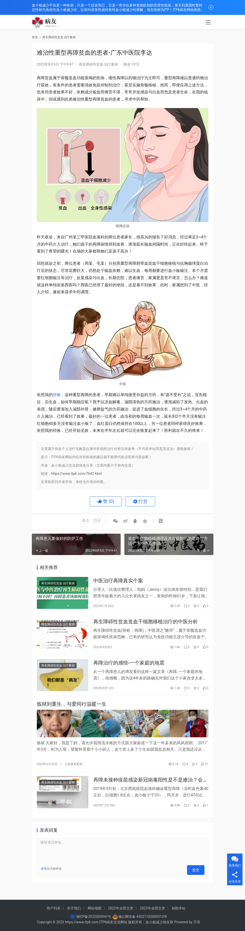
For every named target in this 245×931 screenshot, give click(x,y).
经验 (57, 394)
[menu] (208, 22)
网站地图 (94, 908)
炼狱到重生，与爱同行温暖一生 (71, 708)
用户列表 (53, 908)
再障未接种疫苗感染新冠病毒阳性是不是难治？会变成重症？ (150, 784)
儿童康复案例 (73, 766)
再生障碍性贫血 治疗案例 (98, 64)
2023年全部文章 (152, 908)
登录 (44, 873)
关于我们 (74, 908)
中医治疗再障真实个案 (118, 581)
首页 (35, 37)
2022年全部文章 (120, 908)
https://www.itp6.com (81, 922)
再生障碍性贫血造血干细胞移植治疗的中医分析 (145, 623)
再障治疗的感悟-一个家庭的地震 (129, 666)
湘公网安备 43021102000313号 (142, 917)
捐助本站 (179, 908)
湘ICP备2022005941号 (93, 917)
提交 (197, 873)
